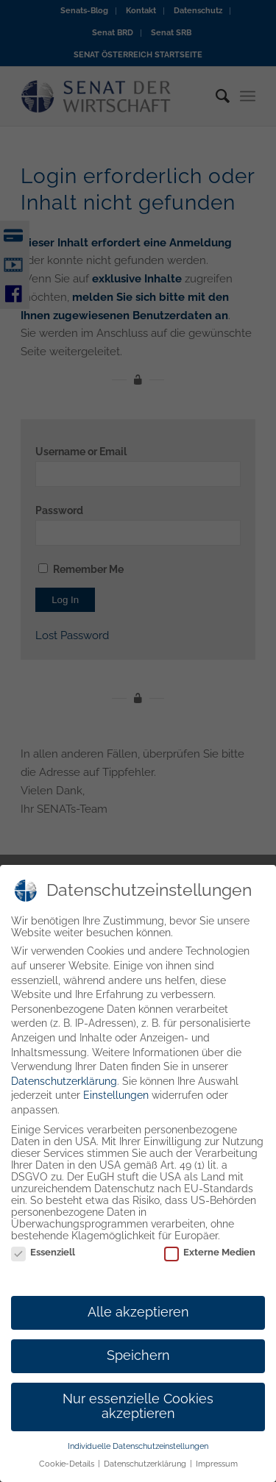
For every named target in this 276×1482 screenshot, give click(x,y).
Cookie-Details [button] (67, 1470)
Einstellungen (116, 1102)
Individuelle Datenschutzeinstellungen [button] (138, 1451)
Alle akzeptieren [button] (138, 1318)
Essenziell (43, 1258)
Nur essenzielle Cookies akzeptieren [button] (138, 1413)
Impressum (217, 1470)
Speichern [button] (138, 1362)
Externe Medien (209, 1258)
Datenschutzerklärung (64, 1087)
